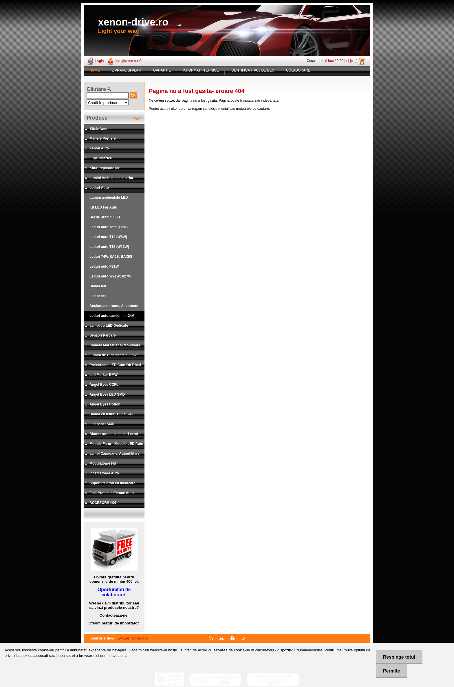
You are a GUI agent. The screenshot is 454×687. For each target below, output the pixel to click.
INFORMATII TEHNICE (201, 70)
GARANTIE (162, 70)
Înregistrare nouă (128, 61)
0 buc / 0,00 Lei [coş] (341, 61)
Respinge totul (399, 657)
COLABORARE (298, 70)
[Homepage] (95, 70)
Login (99, 61)
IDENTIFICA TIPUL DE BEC (252, 70)
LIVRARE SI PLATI (126, 70)
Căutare (96, 89)
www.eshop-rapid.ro (133, 638)
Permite (391, 670)
